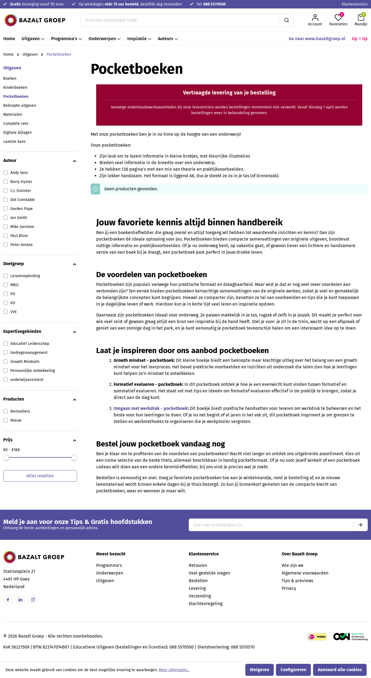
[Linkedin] (20, 599)
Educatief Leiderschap (29, 343)
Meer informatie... (174, 670)
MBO (14, 285)
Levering (197, 588)
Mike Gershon (22, 226)
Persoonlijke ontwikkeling (32, 370)
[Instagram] (33, 599)
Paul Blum (19, 235)
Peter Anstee (21, 244)
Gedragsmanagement (29, 352)
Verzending (200, 596)
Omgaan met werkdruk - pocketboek (151, 408)
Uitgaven (12, 67)
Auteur (40, 160)
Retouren (198, 565)
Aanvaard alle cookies (340, 669)
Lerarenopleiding (25, 276)
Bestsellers (20, 411)
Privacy (289, 588)
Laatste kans (14, 141)
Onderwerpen (109, 573)
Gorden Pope (21, 208)
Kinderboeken (15, 87)
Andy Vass (19, 172)
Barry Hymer (21, 181)
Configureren (293, 669)
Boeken (9, 78)
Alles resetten (40, 475)
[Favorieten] (338, 20)
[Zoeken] (287, 20)
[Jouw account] (315, 20)
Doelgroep (40, 264)
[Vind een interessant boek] (180, 20)
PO (12, 294)
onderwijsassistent (26, 379)
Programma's (109, 565)
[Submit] (360, 525)
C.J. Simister (20, 190)
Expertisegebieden (40, 331)
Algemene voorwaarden (305, 573)
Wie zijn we (293, 565)
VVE (13, 312)
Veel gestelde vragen (209, 573)
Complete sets (15, 123)
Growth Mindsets (25, 361)
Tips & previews (297, 580)
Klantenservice (355, 4)
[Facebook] (8, 599)
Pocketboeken (15, 96)
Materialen (12, 114)
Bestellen (198, 580)
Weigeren (259, 669)
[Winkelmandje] (361, 20)
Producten (40, 399)
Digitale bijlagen (17, 132)
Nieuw (15, 420)
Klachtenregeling (205, 603)
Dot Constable (22, 199)
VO (12, 303)
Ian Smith (18, 217)
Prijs (40, 440)
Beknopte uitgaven (19, 105)
